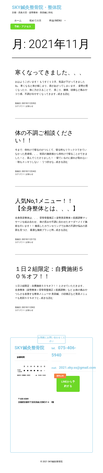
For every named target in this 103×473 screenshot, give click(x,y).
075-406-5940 (64, 351)
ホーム (18, 20)
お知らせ (29, 106)
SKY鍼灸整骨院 (55, 461)
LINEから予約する (66, 382)
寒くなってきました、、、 (50, 72)
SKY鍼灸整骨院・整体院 (36, 7)
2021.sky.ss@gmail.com (74, 368)
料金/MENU (55, 20)
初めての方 (35, 20)
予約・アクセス (22, 26)
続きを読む (64, 93)
